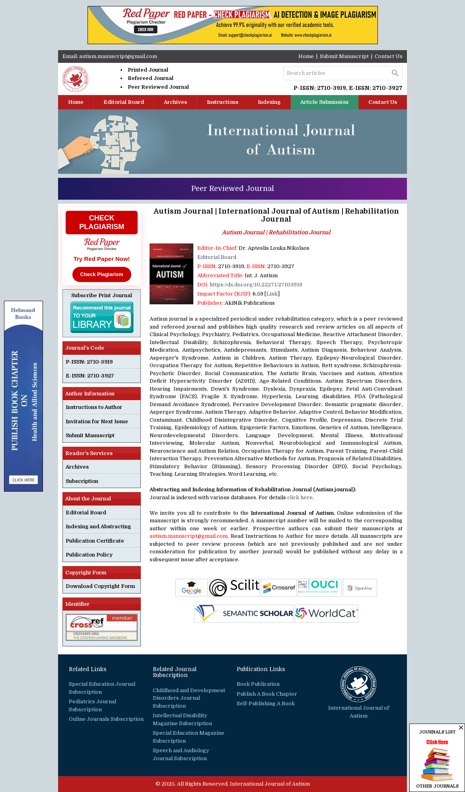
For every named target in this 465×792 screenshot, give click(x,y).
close (461, 727)
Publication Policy (89, 555)
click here (300, 497)
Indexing (269, 102)
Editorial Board (123, 102)
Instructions (222, 102)
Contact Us (389, 56)
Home (306, 56)
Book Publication (258, 684)
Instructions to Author (94, 407)
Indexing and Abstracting (98, 526)
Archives (175, 102)
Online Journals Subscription (106, 719)
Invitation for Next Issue (97, 421)
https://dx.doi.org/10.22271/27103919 (256, 285)
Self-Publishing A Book (266, 703)
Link (272, 294)
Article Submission (324, 102)
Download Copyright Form (100, 586)
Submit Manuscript (344, 56)
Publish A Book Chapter (267, 694)
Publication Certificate (95, 541)
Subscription (82, 481)
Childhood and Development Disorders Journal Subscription (189, 698)
